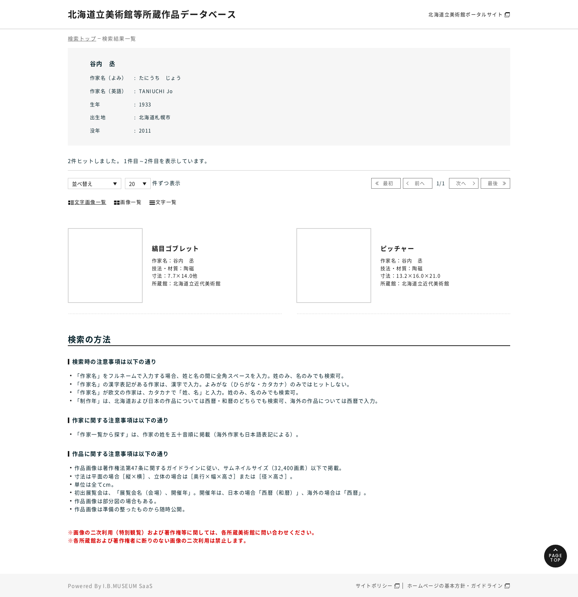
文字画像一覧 (87, 201)
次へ (461, 182)
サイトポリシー (374, 585)
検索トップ (82, 38)
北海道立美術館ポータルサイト (465, 14)
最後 (493, 182)
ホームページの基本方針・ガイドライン (455, 585)
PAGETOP (556, 557)
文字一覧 (163, 201)
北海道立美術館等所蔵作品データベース (152, 14)
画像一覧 (128, 201)
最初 (388, 182)
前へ (420, 182)
